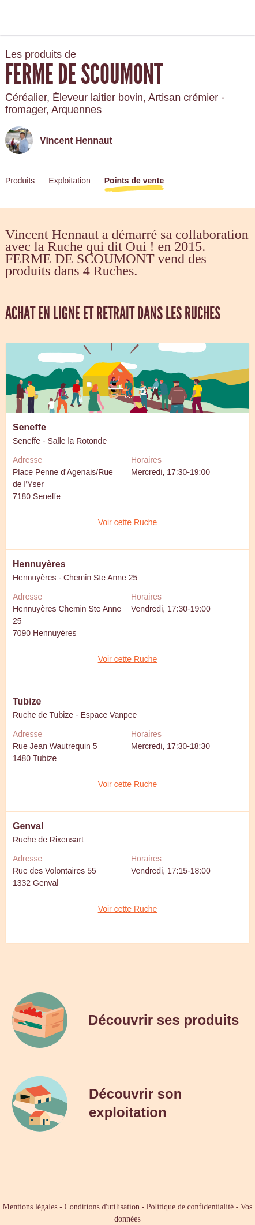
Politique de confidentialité (190, 1206)
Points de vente (134, 180)
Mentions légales (30, 1206)
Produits (20, 180)
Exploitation (69, 180)
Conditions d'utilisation (101, 1206)
